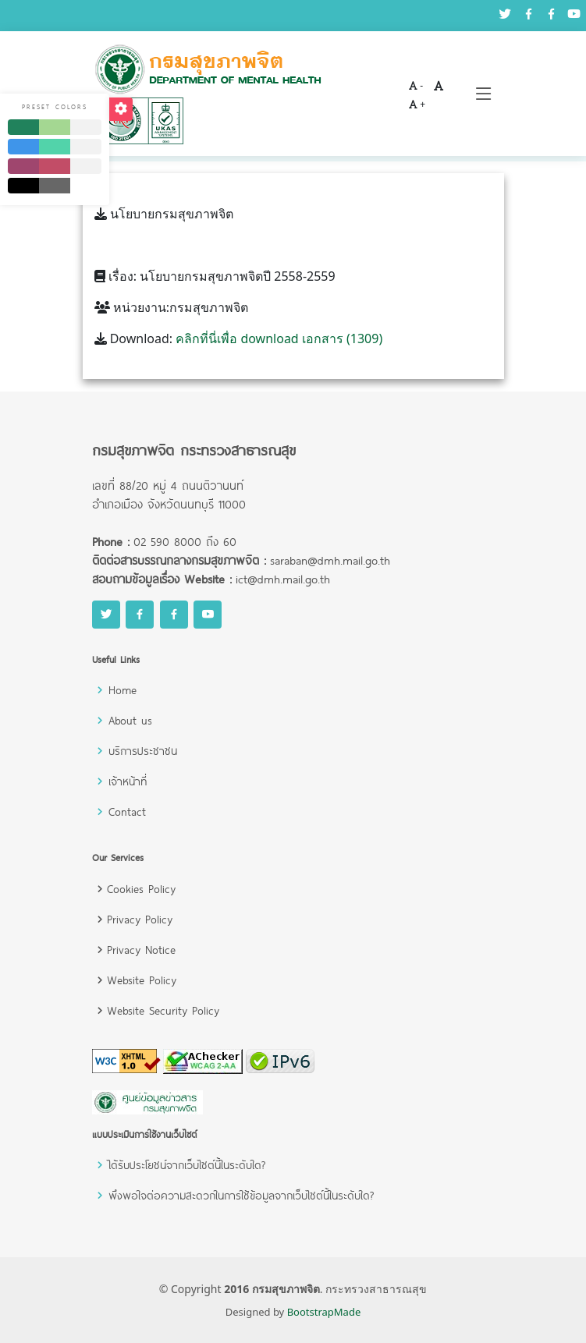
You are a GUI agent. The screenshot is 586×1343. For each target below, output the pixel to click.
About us (130, 720)
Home (122, 689)
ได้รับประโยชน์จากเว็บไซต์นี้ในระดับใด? (186, 1164)
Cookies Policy (141, 888)
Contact (127, 811)
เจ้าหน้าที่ (127, 781)
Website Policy (141, 980)
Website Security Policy (163, 1010)
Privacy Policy (139, 919)
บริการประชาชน (142, 750)
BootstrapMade (324, 1312)
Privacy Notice (141, 949)
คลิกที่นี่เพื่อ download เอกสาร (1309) (279, 338)
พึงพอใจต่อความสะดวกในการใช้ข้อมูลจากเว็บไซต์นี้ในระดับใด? (241, 1195)
